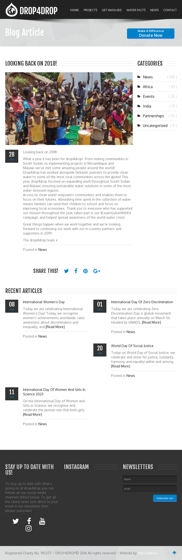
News (154, 10)
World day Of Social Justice (132, 346)
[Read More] (55, 327)
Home (74, 10)
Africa (145, 86)
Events (146, 96)
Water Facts (136, 10)
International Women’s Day (44, 302)
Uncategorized (152, 125)
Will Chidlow (147, 553)
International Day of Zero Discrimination (142, 302)
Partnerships (150, 116)
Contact (170, 10)
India (144, 106)
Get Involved (112, 10)
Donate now (151, 33)
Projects (90, 10)
